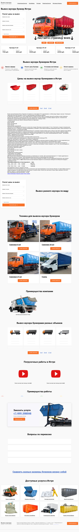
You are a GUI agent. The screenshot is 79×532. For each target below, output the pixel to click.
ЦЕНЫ (44, 42)
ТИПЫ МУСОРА (59, 42)
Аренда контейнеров (68, 499)
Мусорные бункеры (57, 3)
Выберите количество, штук (6, 29)
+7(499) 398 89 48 (73, 3)
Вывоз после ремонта (10, 515)
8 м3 (41, 108)
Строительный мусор (22, 3)
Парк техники (27, 173)
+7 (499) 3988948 (22, 413)
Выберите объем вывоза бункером (7, 25)
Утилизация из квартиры (49, 515)
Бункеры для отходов (30, 499)
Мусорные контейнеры (29, 515)
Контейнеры (32, 3)
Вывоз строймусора (10, 499)
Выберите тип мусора (5, 21)
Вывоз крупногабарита (68, 515)
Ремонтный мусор (47, 3)
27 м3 (49, 108)
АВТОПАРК (50, 42)
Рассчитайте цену (12, 36)
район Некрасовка (11, 173)
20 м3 (45, 108)
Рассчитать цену (18, 419)
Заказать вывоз (20, 173)
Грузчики (38, 3)
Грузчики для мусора (49, 499)
